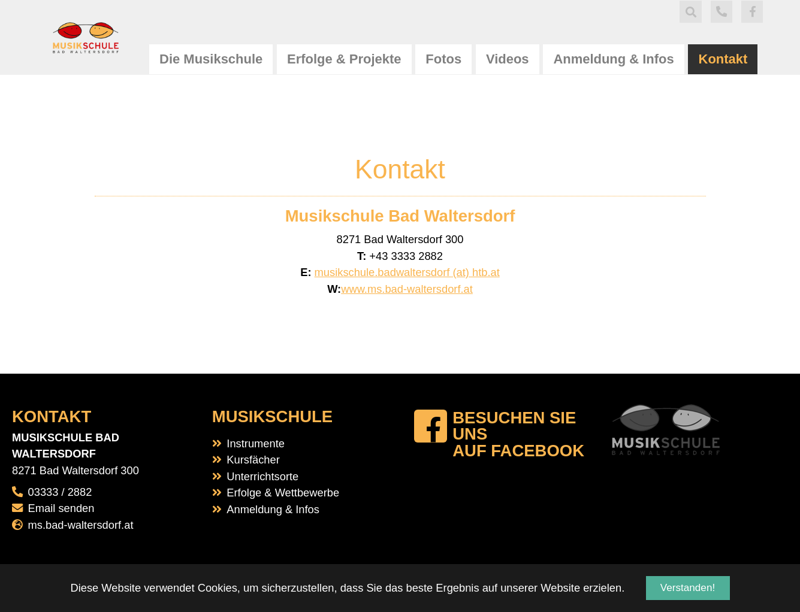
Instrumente (256, 443)
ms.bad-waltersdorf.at (81, 525)
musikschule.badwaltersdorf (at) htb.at (407, 272)
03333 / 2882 (60, 492)
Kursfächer (253, 459)
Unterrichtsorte (262, 476)
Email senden (61, 508)
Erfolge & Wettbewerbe (283, 492)
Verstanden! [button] (687, 587)
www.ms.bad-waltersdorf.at (407, 289)
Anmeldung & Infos (273, 509)
